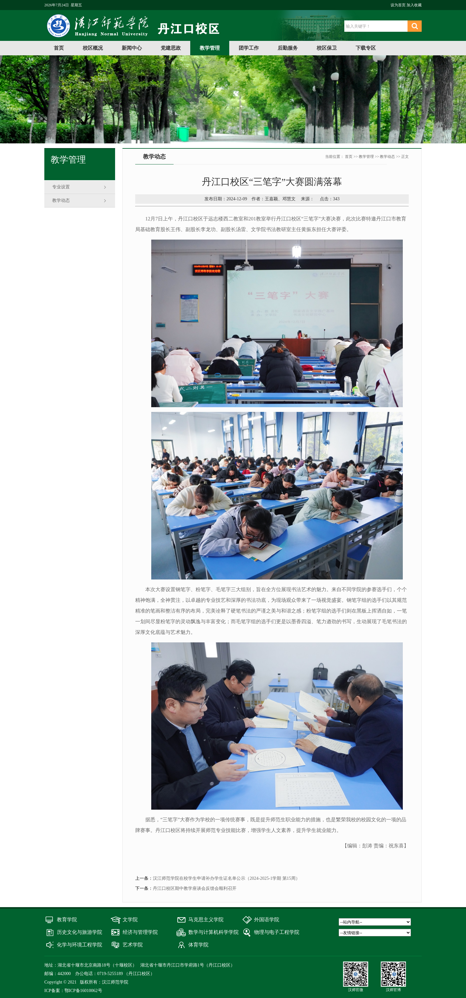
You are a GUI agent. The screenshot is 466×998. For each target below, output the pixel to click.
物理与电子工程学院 (276, 932)
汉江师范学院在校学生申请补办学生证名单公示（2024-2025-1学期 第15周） (226, 878)
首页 (59, 48)
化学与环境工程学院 (79, 944)
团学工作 (249, 48)
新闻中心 (132, 48)
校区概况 (93, 48)
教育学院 (67, 919)
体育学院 (198, 944)
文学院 (130, 919)
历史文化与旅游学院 (79, 932)
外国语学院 (266, 919)
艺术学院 (133, 944)
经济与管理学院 (140, 932)
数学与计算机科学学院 (213, 932)
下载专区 (366, 48)
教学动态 (61, 200)
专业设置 (61, 187)
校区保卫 (327, 48)
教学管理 (210, 48)
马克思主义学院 (206, 919)
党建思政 (171, 48)
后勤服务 (288, 48)
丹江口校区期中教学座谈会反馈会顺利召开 (194, 888)
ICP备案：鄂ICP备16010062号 (73, 990)
